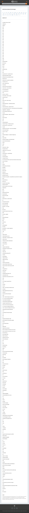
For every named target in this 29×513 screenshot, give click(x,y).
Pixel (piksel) (4, 448)
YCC (3, 490)
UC (2, 477)
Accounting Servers (5, 89)
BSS (3, 220)
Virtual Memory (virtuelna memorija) (7, 482)
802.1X (3, 66)
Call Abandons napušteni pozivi (7, 248)
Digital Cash (4, 326)
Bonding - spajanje (5, 214)
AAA (3, 72)
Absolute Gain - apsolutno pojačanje (7, 80)
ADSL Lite (3, 105)
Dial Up (3, 321)
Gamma (3, 387)
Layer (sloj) (4, 429)
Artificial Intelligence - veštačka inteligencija (9, 134)
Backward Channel (5, 175)
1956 (3, 42)
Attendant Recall (5, 148)
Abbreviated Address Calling (6, 75)
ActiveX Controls (4, 97)
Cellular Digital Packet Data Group (7, 290)
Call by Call (4, 251)
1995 (3, 55)
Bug (3, 223)
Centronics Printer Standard (6, 293)
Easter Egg (4, 354)
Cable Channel (4, 234)
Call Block (3, 250)
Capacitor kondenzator (5, 262)
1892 (3, 30)
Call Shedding (4, 256)
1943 (3, 41)
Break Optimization (5, 217)
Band (3, 178)
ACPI (3, 92)
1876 (3, 28)
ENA (3, 362)
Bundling (3, 226)
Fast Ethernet (4, 373)
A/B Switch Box (4, 69)
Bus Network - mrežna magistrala (7, 228)
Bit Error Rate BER (5, 203)
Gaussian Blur (4, 390)
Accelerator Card (4, 81)
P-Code (3, 443)
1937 (3, 39)
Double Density (4, 345)
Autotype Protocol (5, 158)
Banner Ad (4, 181)
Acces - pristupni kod (5, 83)
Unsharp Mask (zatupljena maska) (7, 479)
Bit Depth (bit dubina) (5, 201)
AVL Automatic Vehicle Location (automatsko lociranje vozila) (11, 159)
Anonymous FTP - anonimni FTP (7, 125)
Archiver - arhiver (5, 131)
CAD (3, 245)
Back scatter (4, 170)
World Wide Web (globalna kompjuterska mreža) (9, 485)
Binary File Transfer (5, 195)
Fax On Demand (4, 376)
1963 (3, 44)
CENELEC (3, 292)
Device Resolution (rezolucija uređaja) (8, 320)
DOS (3, 343)
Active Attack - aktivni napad (6, 95)
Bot (3, 215)
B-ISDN (3, 164)
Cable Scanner (4, 239)
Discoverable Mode (5, 334)
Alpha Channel (4, 117)
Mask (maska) (4, 435)
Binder (3, 197)
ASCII (3, 136)
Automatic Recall (5, 156)
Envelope (3, 365)
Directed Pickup (4, 332)
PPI (2, 454)
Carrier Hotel (4, 270)
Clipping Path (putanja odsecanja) (7, 309)
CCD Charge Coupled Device (6, 281)
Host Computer (4, 407)
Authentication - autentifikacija (7, 153)
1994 (3, 53)
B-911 (3, 162)
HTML (3, 410)
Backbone (4, 172)
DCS (3, 315)
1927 (3, 36)
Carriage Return (4, 268)
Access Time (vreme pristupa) (6, 86)
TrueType (3, 474)
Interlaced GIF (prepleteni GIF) (7, 418)
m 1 (2, 432)
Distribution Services (5, 337)
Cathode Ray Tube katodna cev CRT (7, 276)
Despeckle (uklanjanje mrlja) (6, 318)
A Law (3, 67)
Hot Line (3, 409)
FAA (3, 368)
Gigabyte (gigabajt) (5, 393)
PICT (3, 446)
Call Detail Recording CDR (6, 253)
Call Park (3, 254)
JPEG (3, 423)
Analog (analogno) (5, 122)
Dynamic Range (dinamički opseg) (7, 351)
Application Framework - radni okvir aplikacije (9, 128)
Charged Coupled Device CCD (7, 303)
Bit (2, 200)
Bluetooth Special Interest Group (7, 211)
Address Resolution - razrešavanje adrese (8, 103)
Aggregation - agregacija (6, 109)
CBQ (3, 278)
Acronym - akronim (5, 94)
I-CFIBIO (3, 412)
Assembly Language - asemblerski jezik (8, 139)
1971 (3, 47)
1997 (3, 56)
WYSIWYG (4, 488)
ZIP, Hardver (4, 491)
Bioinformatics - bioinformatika (7, 198)
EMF (3, 360)
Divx (3, 340)
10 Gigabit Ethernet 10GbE (6, 22)
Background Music (5, 173)
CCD (3, 279)
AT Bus (3, 142)
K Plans (3, 426)
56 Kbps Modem (4, 61)
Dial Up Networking (5, 323)
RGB (3, 460)
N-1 (2, 440)
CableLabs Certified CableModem (7, 240)
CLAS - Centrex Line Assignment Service (8, 307)
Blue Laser (4, 209)
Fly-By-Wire (4, 382)
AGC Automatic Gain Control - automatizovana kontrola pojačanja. (12, 108)
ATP (3, 145)
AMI (3, 120)
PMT (3, 449)
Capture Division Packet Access (7, 264)
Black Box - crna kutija (5, 206)
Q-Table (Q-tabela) (5, 457)
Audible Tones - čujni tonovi (6, 150)
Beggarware (4, 187)
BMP (3, 212)
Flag (3, 379)
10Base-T (3, 25)
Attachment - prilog (5, 147)
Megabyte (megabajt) (5, 437)
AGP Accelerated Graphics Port (7, 111)
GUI (3, 396)
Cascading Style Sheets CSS (6, 273)
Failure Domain (4, 370)
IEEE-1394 (3, 413)
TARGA (3, 468)
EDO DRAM (4, 357)
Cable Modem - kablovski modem (7, 237)
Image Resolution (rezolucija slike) (7, 415)
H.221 (3, 398)
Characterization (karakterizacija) (7, 301)
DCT (3, 317)
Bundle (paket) (4, 225)
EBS (3, 356)
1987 (3, 52)
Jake (3, 421)
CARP (3, 267)
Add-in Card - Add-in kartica (6, 100)
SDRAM (3, 462)
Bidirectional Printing (5, 192)
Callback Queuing (5, 259)
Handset (3, 401)
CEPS (3, 295)
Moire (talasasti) (4, 438)
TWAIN (3, 476)
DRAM (3, 348)
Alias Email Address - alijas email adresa (8, 114)
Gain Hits (3, 385)
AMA (3, 119)
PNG (3, 451)
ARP (3, 133)
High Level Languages (5, 404)
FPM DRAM (4, 384)
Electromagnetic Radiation (6, 359)
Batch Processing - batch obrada (7, 186)
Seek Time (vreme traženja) (6, 465)
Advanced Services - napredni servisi (7, 106)
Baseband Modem (5, 184)
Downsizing (4, 346)
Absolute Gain (4, 78)
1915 (3, 33)
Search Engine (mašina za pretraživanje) (8, 463)
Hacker (3, 399)
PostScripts (4, 452)
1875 (3, 27)
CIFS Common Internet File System (7, 304)
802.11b (3, 64)
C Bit (3, 231)
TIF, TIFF (3, 471)
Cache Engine (4, 242)
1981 (3, 50)
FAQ (3, 371)
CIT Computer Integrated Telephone (8, 306)
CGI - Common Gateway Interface (7, 298)
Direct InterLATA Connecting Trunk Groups (8, 329)
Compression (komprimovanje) (7, 312)
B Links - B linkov (5, 161)
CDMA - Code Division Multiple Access (8, 287)
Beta (3, 189)
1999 (3, 58)
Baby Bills (3, 167)
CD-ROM (3, 284)
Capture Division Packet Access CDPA (8, 265)
